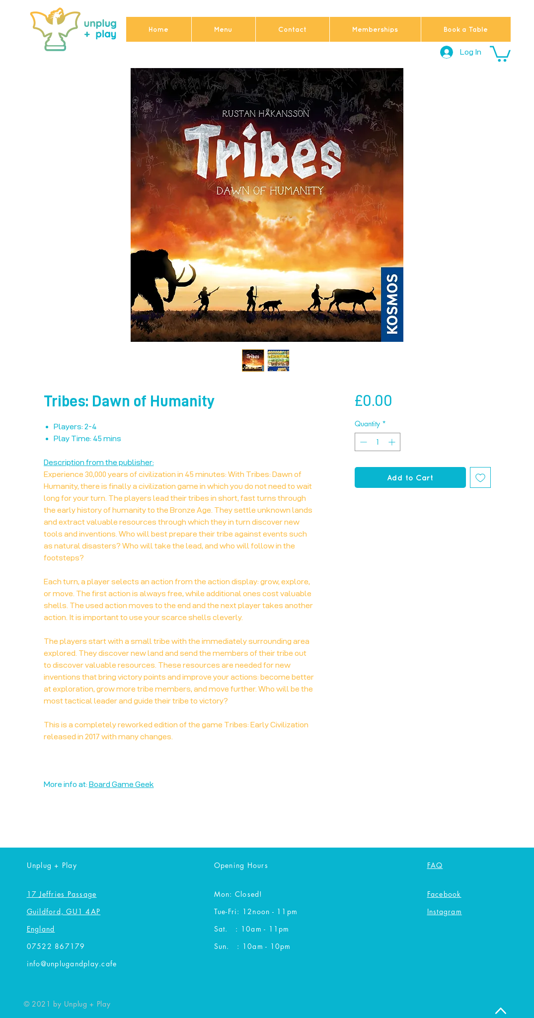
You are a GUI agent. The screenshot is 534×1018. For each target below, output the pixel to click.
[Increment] (392, 442)
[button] (500, 53)
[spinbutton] (377, 442)
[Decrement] (362, 442)
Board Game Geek (121, 784)
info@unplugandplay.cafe (72, 963)
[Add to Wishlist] (480, 477)
